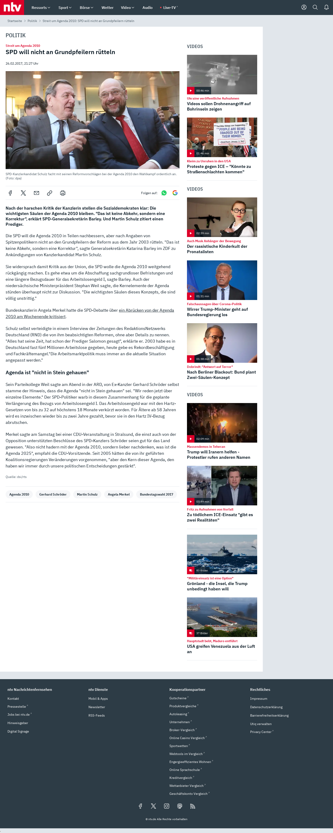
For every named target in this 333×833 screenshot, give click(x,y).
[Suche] (315, 7)
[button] (92, 125)
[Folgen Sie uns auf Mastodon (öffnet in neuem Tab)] (179, 806)
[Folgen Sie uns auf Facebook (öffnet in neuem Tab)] (140, 806)
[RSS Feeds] (193, 806)
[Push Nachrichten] (326, 7)
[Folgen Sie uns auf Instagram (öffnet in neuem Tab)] (166, 806)
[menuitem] (49, 7)
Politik (32, 21)
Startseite (14, 21)
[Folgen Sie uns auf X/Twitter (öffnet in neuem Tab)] (153, 806)
